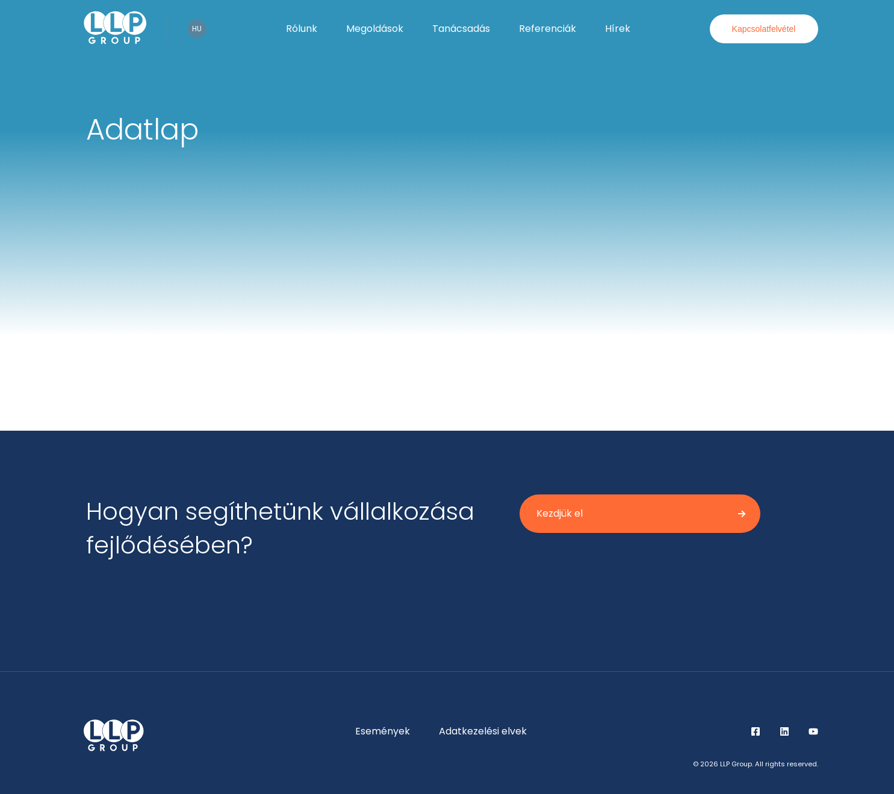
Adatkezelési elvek (483, 731)
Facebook (755, 731)
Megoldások (374, 28)
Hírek (617, 28)
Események (382, 731)
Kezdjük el (559, 513)
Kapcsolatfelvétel (764, 29)
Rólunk (301, 28)
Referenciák (547, 28)
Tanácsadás (461, 28)
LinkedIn (784, 731)
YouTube (813, 731)
